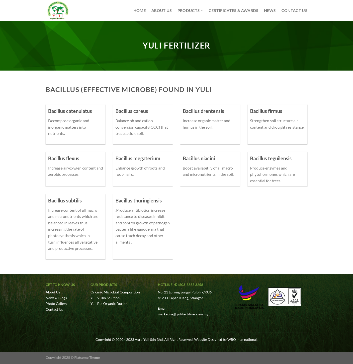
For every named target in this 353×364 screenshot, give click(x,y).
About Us (161, 10)
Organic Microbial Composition (115, 292)
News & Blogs (56, 298)
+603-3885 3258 (190, 284)
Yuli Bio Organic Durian (108, 303)
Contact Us (294, 10)
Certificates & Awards (234, 10)
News (270, 10)
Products (190, 10)
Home (139, 10)
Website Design (206, 339)
